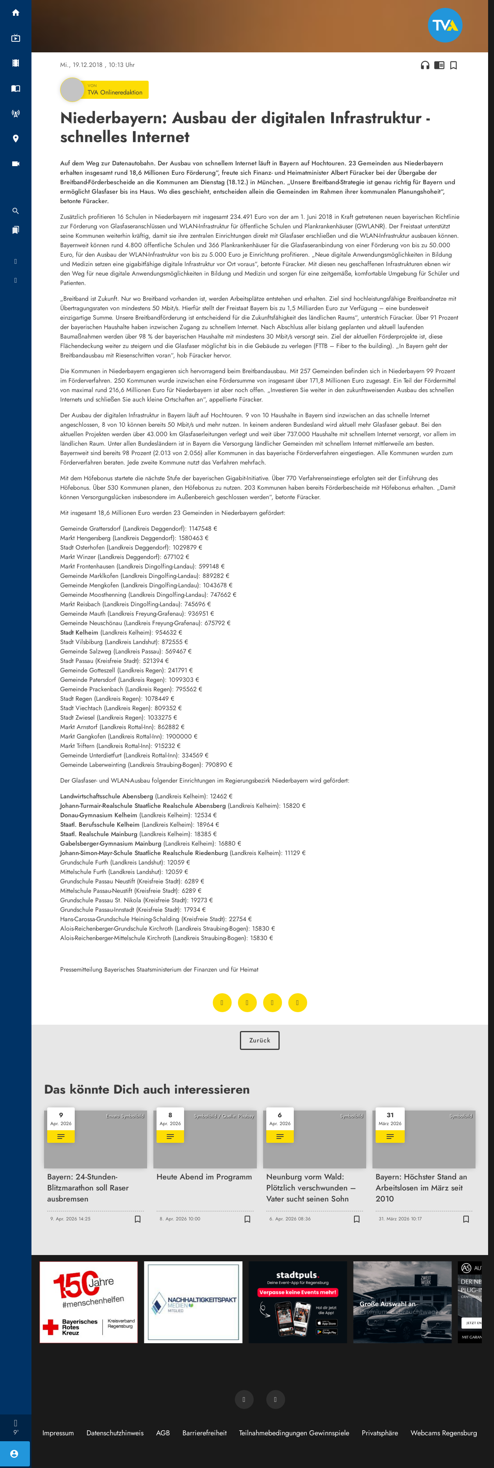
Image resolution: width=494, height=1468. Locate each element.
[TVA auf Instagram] (275, 1399)
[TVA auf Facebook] (244, 1399)
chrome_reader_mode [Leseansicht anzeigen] (439, 64)
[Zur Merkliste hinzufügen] (453, 65)
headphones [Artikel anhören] (425, 64)
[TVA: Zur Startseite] (445, 25)
